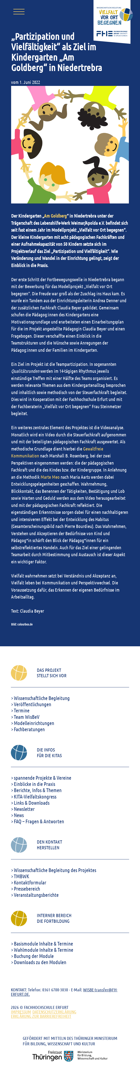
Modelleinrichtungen (34, 723)
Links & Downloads (31, 803)
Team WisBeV (26, 717)
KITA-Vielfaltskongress (35, 796)
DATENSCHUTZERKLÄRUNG (54, 1011)
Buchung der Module (34, 956)
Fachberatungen (29, 729)
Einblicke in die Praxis (34, 784)
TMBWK (21, 876)
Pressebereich (27, 888)
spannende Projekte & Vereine (42, 778)
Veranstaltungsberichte (36, 895)
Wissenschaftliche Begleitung (42, 698)
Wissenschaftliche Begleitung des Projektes (55, 870)
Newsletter (24, 809)
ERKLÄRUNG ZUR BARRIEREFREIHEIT (41, 1016)
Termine (21, 710)
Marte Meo (50, 477)
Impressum (21, 1011)
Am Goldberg (55, 216)
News (19, 815)
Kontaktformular (30, 882)
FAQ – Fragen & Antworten (39, 821)
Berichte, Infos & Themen (38, 790)
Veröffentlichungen (32, 704)
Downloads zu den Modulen (40, 962)
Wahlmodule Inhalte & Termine (43, 950)
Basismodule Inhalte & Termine (43, 943)
